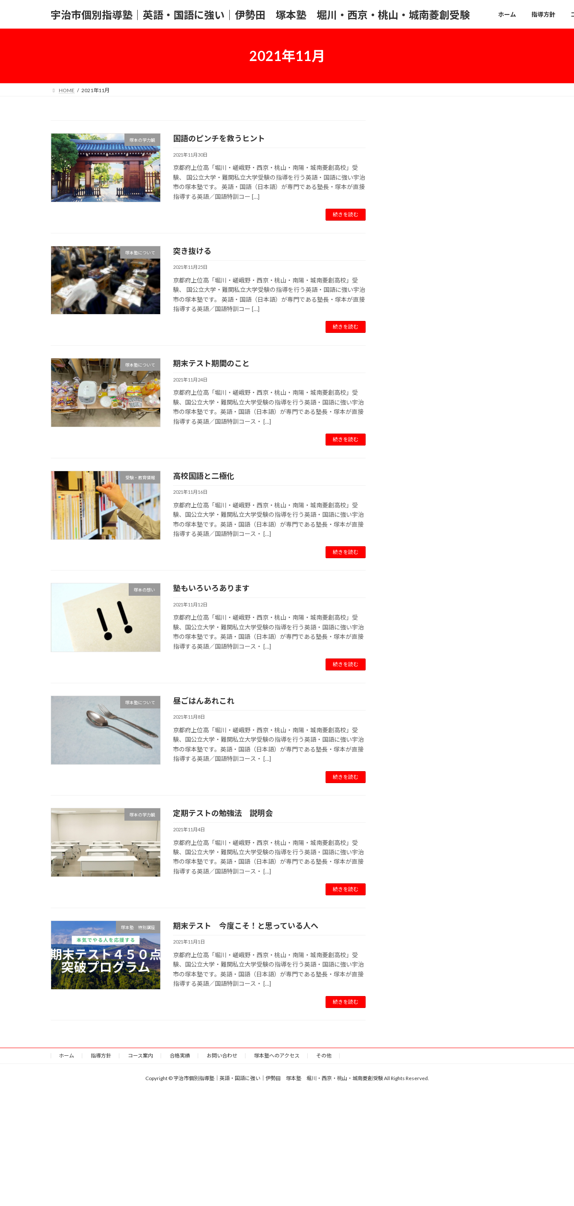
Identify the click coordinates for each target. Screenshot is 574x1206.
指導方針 (101, 1055)
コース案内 (140, 1055)
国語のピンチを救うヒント (219, 138)
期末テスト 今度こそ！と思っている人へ (245, 925)
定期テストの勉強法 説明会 (223, 813)
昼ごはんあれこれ (203, 700)
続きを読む (345, 214)
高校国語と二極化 (203, 476)
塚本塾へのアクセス (277, 1055)
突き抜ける (192, 251)
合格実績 (180, 1055)
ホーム (66, 1055)
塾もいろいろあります (211, 588)
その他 (324, 1055)
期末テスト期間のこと (211, 363)
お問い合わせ (222, 1055)
